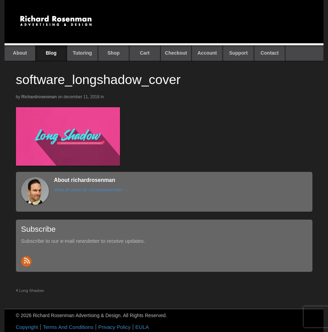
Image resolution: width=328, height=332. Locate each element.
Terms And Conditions (68, 327)
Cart (144, 53)
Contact (269, 53)
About (20, 53)
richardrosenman (39, 96)
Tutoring (82, 53)
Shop (113, 53)
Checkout (176, 53)
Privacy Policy (114, 327)
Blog (51, 53)
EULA (142, 327)
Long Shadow (30, 290)
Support (238, 53)
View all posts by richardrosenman (91, 189)
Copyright (27, 327)
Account (207, 53)
